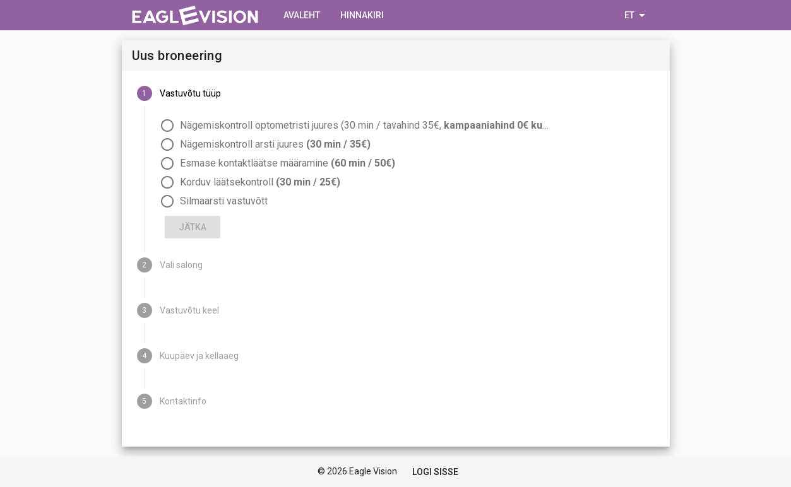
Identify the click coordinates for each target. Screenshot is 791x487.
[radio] (407, 125)
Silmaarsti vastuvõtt (224, 201)
